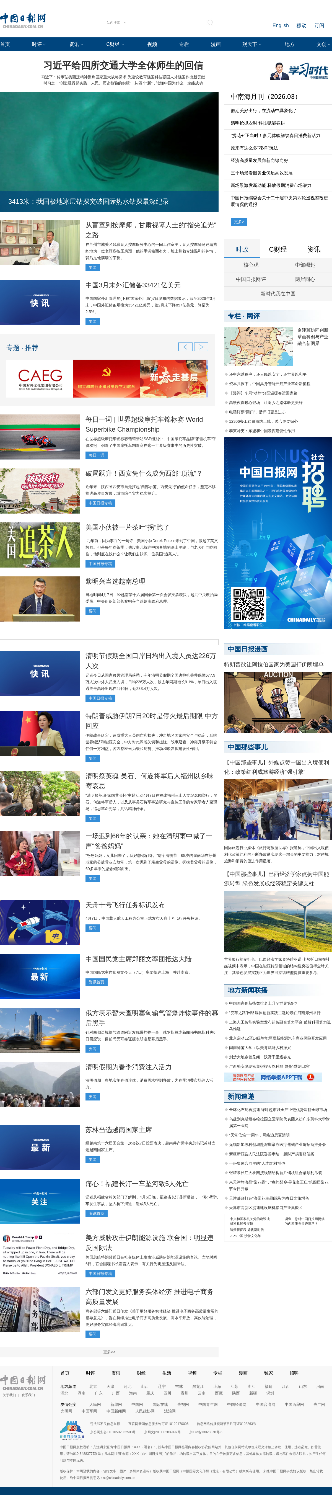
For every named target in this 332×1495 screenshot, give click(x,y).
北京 (93, 1386)
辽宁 (162, 1386)
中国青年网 (208, 1404)
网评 (253, 316)
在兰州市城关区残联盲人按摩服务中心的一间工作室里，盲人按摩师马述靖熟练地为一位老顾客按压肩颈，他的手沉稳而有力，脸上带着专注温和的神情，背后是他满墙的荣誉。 (151, 251)
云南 (202, 1393)
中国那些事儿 (248, 747)
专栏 (184, 44)
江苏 (234, 1386)
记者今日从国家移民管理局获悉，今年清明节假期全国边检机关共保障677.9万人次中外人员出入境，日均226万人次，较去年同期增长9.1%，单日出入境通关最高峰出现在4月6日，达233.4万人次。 (151, 682)
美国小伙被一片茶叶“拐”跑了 (127, 527)
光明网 (66, 1411)
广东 (99, 1393)
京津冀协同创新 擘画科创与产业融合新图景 (312, 337)
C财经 (113, 44)
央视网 (183, 1404)
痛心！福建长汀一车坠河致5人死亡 (137, 1183)
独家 (268, 1373)
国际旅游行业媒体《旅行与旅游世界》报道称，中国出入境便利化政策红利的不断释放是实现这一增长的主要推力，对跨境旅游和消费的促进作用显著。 (276, 854)
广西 (116, 1393)
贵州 (184, 1393)
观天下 (249, 44)
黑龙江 (198, 1386)
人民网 (95, 1404)
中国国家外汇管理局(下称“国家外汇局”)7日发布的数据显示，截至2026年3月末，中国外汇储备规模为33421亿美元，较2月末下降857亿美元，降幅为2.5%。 (150, 305)
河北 (127, 1386)
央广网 (319, 1404)
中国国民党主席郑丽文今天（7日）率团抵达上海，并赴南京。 (138, 972)
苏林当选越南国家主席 (118, 1129)
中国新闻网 (116, 1411)
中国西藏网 (294, 1404)
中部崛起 (305, 265)
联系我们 (28, 1395)
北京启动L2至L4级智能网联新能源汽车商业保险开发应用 (278, 1038)
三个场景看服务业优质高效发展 (262, 173)
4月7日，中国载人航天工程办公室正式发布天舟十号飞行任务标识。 (143, 918)
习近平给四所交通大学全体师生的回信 (123, 65)
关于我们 (9, 1395)
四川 (167, 1393)
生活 (166, 1373)
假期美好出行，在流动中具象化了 (264, 110)
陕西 (236, 1393)
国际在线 (160, 1404)
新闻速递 (241, 1096)
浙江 (251, 1386)
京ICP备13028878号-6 (205, 1432)
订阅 (319, 25)
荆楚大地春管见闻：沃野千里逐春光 (260, 1057)
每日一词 (96, 455)
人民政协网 (145, 1411)
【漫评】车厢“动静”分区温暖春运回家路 (263, 393)
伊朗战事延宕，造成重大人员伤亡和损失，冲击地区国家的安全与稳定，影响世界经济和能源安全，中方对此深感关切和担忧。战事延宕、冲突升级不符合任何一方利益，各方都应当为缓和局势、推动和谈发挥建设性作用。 (151, 742)
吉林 (179, 1386)
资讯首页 (96, 982)
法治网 (170, 1411)
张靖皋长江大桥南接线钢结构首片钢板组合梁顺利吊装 (275, 1173)
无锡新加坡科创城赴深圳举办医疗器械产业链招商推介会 (277, 1144)
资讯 (74, 44)
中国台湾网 (265, 1404)
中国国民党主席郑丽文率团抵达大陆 (138, 959)
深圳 (270, 1393)
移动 (302, 25)
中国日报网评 (251, 279)
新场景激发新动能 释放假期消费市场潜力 (271, 185)
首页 (5, 44)
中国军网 (89, 1411)
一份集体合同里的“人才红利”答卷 (257, 1163)
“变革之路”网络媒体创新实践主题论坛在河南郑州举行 (275, 1013)
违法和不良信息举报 (105, 1424)
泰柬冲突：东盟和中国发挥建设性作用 (262, 431)
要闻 (93, 267)
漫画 (216, 44)
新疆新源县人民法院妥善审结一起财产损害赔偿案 (271, 1154)
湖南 (81, 1393)
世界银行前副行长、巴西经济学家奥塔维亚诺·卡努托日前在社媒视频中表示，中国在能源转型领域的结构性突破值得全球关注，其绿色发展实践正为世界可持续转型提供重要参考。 (277, 966)
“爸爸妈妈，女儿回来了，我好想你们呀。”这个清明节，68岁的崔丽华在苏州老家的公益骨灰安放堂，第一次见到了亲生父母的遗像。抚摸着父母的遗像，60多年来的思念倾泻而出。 (151, 862)
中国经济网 (237, 1404)
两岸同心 (305, 279)
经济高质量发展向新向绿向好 (259, 160)
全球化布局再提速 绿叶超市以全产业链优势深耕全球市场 (278, 1109)
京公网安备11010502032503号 (113, 1432)
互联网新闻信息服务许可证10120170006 (158, 1424)
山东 (303, 1386)
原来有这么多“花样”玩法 (254, 148)
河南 (320, 1386)
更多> (239, 222)
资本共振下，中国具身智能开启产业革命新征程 (269, 384)
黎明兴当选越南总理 (115, 581)
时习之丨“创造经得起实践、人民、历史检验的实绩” (87, 83)
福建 (269, 1386)
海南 (133, 1393)
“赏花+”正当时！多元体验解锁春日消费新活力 (275, 135)
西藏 (219, 1393)
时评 (37, 44)
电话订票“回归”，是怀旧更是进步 (257, 412)
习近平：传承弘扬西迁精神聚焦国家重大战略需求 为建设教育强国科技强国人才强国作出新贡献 (123, 77)
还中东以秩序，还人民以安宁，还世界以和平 (268, 374)
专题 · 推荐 (22, 347)
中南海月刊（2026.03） (266, 96)
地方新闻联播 (248, 990)
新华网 (116, 1404)
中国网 (137, 1404)
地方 (290, 44)
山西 (145, 1386)
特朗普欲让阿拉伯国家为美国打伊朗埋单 (274, 664)
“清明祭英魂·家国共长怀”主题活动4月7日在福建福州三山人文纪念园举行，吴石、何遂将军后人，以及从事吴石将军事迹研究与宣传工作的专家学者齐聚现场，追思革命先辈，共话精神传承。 (151, 802)
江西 (286, 1386)
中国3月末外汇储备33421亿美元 (133, 285)
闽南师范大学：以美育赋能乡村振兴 (260, 1047)
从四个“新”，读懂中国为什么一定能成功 (168, 83)
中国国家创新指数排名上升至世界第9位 (263, 1003)
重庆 (150, 1393)
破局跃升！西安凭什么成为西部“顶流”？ (144, 473)
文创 (321, 44)
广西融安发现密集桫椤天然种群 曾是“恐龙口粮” (269, 1066)
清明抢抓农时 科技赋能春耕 (258, 123)
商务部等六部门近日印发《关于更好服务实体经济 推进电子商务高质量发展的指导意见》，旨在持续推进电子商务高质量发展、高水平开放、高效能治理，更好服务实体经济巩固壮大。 (151, 1318)
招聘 (294, 1373)
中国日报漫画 (248, 649)
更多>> (109, 1352)
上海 (217, 1386)
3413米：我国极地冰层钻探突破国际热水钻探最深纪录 (88, 201)
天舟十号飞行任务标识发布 (125, 905)
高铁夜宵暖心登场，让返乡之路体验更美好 (266, 402)
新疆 (253, 1393)
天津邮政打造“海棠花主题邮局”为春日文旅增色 (269, 1198)
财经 (141, 1373)
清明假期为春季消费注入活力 (128, 1067)
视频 (152, 44)
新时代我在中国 (278, 294)
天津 (110, 1386)
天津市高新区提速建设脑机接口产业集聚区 (266, 1207)
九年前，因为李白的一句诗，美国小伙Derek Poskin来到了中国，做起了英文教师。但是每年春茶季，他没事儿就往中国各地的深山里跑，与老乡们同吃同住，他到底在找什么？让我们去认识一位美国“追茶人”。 (151, 547)
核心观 (250, 265)
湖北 (64, 1393)
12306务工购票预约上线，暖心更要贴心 (263, 421)
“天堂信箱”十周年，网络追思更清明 (259, 1135)
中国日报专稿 (100, 503)
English (281, 25)
